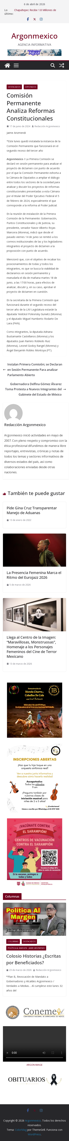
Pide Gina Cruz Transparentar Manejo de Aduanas (32, 510)
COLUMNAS (13, 941)
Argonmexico (34, 36)
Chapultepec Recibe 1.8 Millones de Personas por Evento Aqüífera (35, 11)
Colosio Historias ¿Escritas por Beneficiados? (33, 959)
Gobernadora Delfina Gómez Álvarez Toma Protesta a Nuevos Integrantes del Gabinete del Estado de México (35, 389)
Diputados (30, 87)
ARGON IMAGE (34, 1064)
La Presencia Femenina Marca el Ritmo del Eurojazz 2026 (34, 575)
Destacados (14, 87)
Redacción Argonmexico (47, 126)
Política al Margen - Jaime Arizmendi (26, 948)
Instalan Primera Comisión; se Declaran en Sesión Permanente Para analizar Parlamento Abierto (32, 369)
